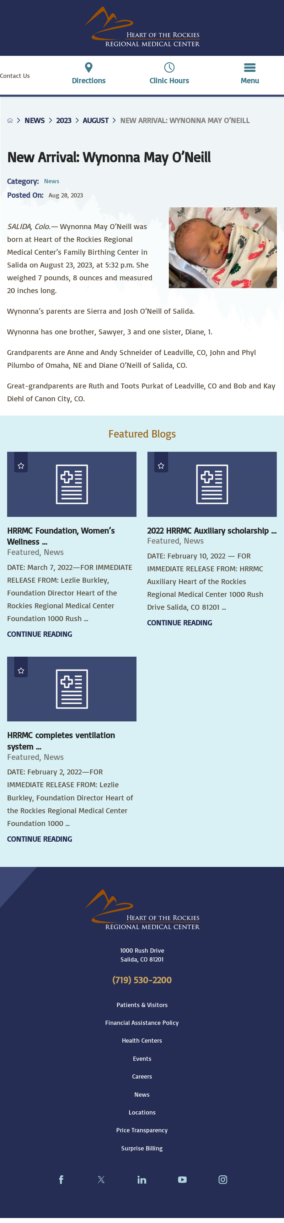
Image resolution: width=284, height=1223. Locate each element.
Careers (142, 1076)
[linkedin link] (142, 1179)
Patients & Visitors (142, 1004)
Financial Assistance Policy (142, 1022)
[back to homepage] (10, 120)
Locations (142, 1112)
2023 (63, 120)
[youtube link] (182, 1179)
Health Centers (142, 1040)
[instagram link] (223, 1179)
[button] (250, 75)
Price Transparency (142, 1130)
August (95, 120)
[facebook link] (61, 1179)
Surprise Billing (142, 1148)
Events (142, 1058)
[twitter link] (101, 1179)
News (35, 120)
